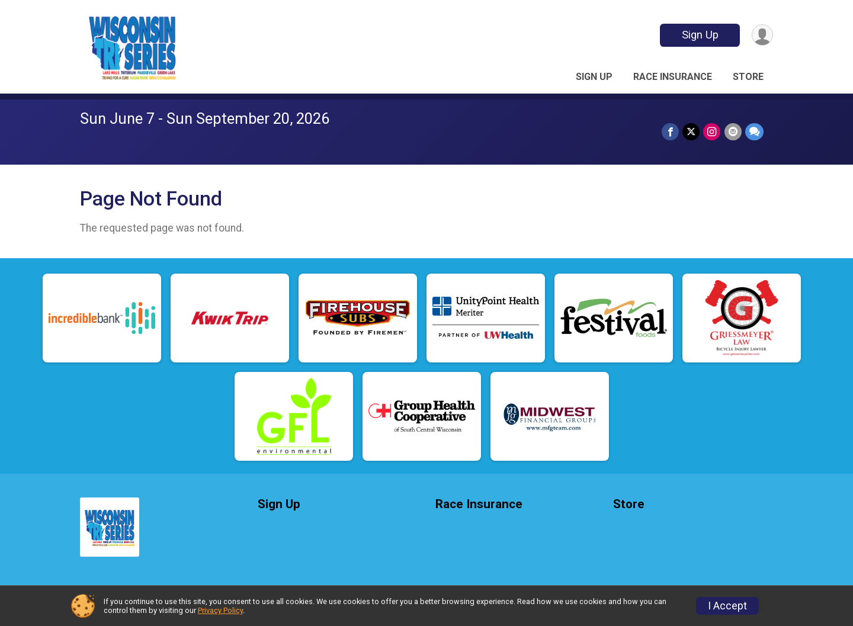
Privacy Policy (220, 610)
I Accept (727, 606)
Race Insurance (672, 76)
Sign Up (699, 34)
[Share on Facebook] (670, 131)
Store (748, 76)
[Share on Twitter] (691, 131)
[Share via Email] (733, 131)
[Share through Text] (754, 131)
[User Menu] (762, 35)
